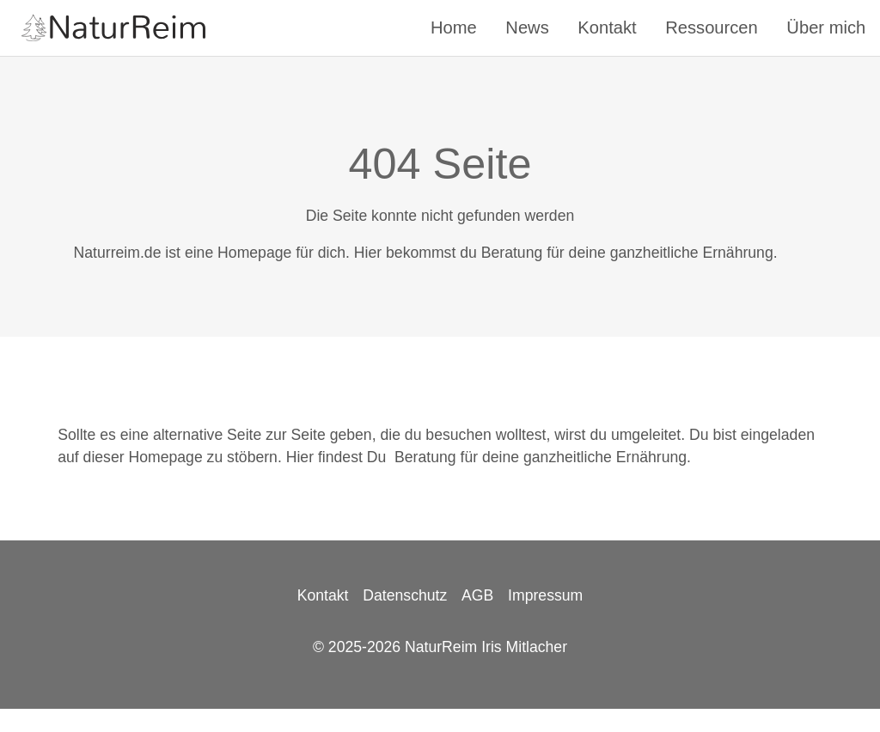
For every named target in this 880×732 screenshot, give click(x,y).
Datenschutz (405, 595)
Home (454, 27)
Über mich (825, 27)
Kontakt (607, 27)
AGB (477, 595)
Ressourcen (711, 27)
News (526, 27)
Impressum (545, 595)
